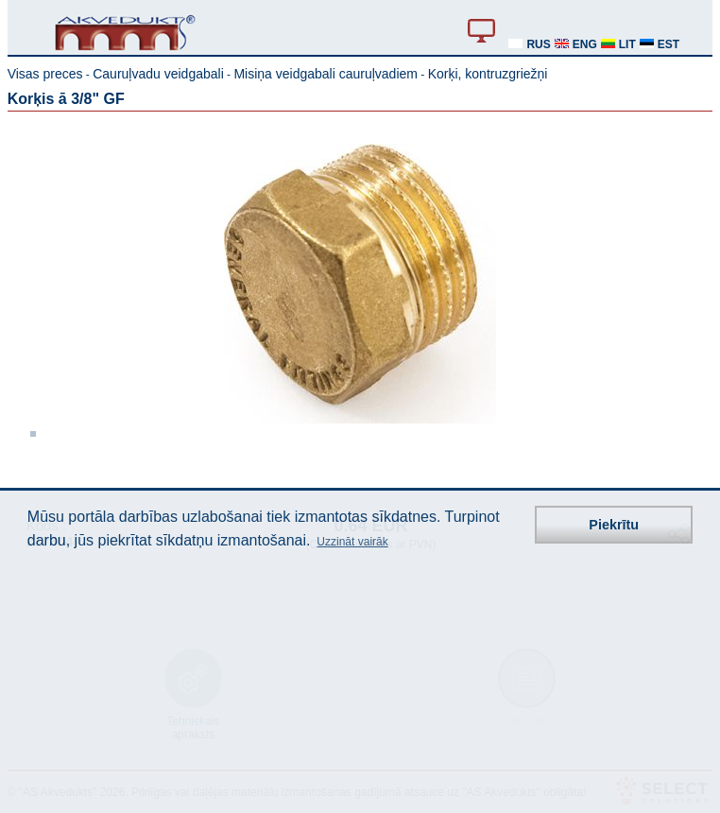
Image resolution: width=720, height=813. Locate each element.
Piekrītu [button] (614, 524)
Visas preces (45, 73)
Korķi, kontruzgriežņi (488, 73)
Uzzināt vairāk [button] (352, 541)
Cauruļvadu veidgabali (158, 73)
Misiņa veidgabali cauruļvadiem (325, 73)
